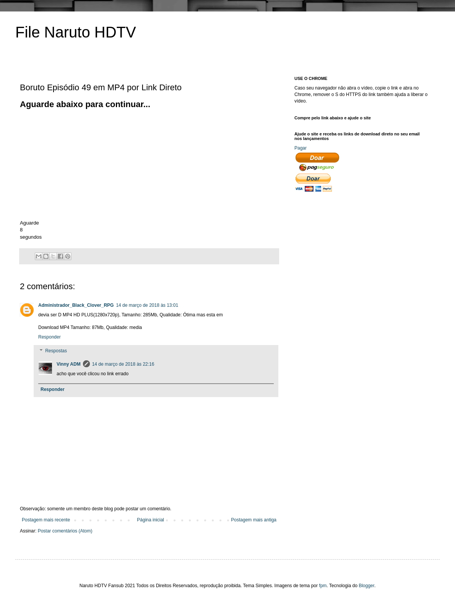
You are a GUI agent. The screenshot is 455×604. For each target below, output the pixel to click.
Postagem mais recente (46, 520)
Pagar (300, 148)
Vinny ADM (69, 364)
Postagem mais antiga (253, 520)
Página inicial (150, 520)
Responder (49, 337)
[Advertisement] (84, 163)
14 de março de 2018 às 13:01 (147, 305)
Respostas (56, 350)
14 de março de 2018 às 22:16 (123, 364)
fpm (323, 585)
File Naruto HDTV (75, 32)
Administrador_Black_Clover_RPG (76, 305)
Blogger (366, 585)
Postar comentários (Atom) (65, 531)
